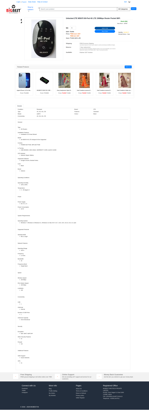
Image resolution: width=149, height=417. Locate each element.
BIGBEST (126, 32)
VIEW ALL (128, 67)
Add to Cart (105, 28)
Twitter (24, 390)
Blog (50, 388)
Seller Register (80, 398)
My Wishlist (52, 395)
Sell (125, 2)
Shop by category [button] (30, 9)
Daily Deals (32, 2)
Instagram (25, 392)
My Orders (52, 393)
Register (24, 2)
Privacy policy (80, 395)
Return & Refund (81, 393)
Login (18, 2)
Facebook (25, 388)
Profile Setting (53, 391)
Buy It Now (105, 31)
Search (134, 8)
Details (19, 106)
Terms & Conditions (81, 391)
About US (79, 388)
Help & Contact (42, 2)
